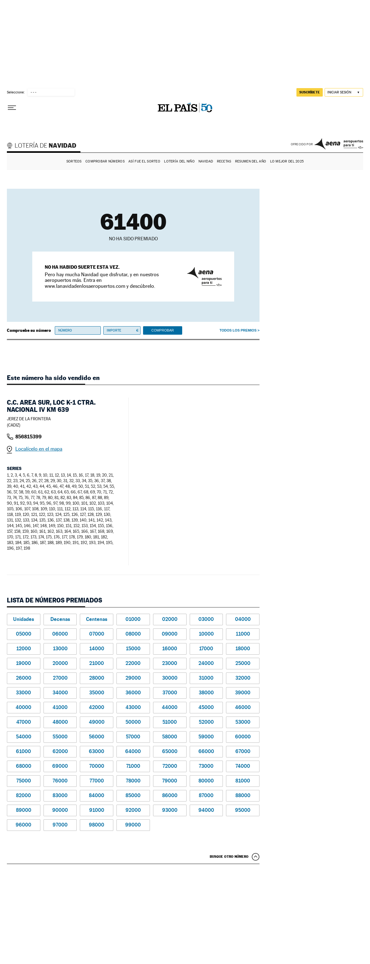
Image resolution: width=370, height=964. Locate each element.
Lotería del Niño (179, 161)
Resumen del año (250, 161)
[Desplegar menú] (12, 108)
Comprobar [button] (162, 330)
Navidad (205, 161)
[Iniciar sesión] (344, 92)
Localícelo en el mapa (38, 449)
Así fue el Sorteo (144, 161)
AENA (339, 144)
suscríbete (309, 92)
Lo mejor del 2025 (287, 161)
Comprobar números (105, 161)
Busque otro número (229, 856)
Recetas (224, 161)
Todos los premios (237, 330)
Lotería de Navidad (44, 146)
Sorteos (74, 161)
